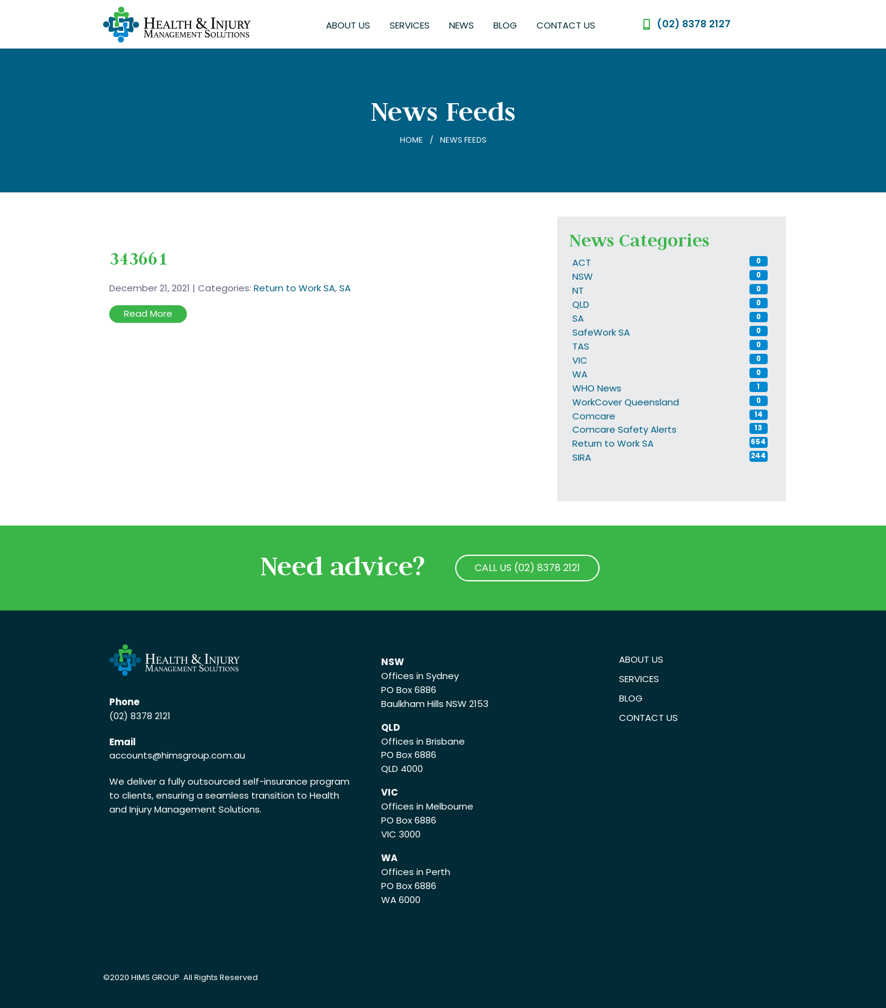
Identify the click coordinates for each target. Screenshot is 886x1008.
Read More (148, 313)
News (461, 25)
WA (579, 374)
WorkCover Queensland (625, 402)
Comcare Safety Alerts (624, 429)
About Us (348, 25)
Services (410, 25)
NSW (582, 276)
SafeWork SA (601, 332)
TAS (580, 346)
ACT (581, 262)
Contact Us (565, 25)
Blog (505, 25)
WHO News (596, 388)
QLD (580, 304)
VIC (579, 360)
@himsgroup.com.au (198, 755)
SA (345, 288)
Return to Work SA (294, 288)
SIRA (581, 457)
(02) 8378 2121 (140, 715)
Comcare (593, 416)
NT (578, 290)
